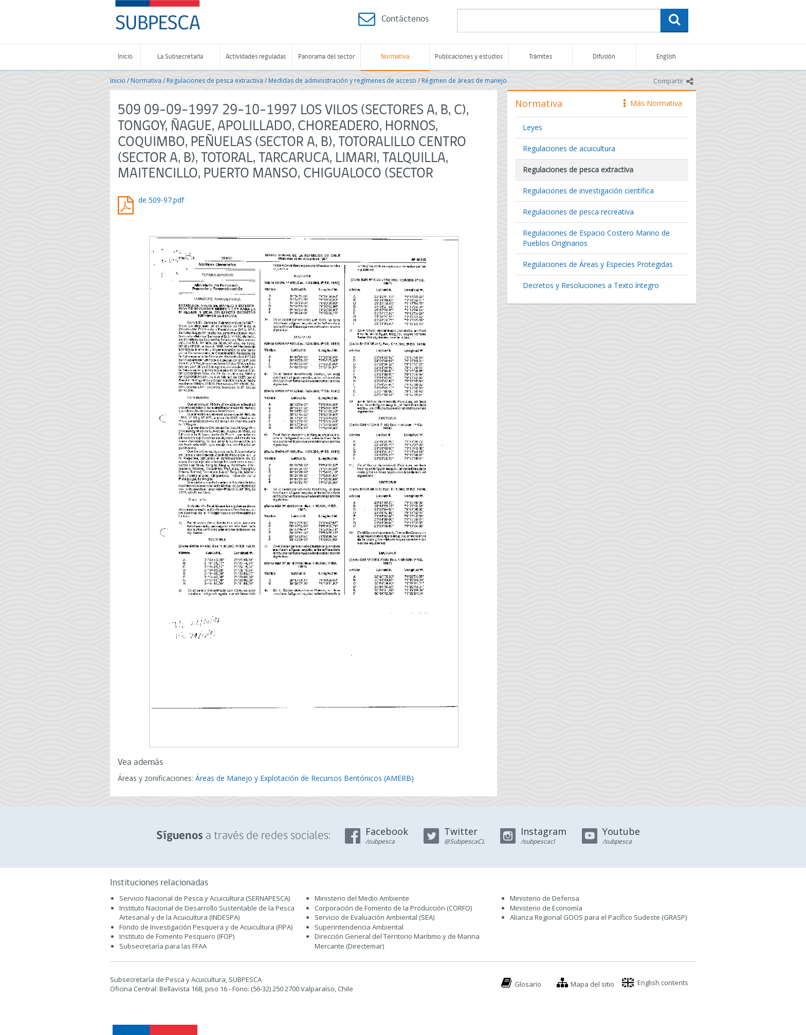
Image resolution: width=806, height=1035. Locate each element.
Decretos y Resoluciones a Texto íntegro (591, 285)
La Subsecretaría (180, 56)
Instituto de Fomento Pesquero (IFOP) (176, 936)
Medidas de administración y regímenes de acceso (342, 80)
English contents (662, 982)
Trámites (540, 56)
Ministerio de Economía (546, 908)
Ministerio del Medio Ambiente (362, 898)
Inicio (125, 56)
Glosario (528, 984)
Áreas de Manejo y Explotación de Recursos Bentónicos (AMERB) (304, 778)
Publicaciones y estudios (469, 56)
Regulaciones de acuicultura (569, 148)
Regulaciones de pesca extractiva (215, 80)
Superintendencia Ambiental (359, 927)
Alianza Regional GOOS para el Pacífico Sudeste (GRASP (597, 917)
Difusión (604, 56)
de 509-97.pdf (161, 200)
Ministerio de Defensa (544, 898)
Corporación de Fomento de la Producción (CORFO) (393, 908)
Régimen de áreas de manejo (464, 80)
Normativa (395, 56)
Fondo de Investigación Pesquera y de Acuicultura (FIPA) (205, 927)
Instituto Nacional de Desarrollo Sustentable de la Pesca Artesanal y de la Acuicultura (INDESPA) (207, 912)
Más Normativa (653, 103)
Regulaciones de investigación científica (588, 190)
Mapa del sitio (592, 984)
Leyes (532, 127)
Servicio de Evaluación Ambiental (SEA (374, 917)
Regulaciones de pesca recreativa (578, 212)
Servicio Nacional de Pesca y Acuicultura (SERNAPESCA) (204, 898)
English (666, 56)
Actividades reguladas (256, 56)
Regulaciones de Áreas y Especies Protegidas (598, 264)
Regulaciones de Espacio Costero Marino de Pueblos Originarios (596, 238)
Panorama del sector (326, 56)
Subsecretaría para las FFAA (163, 946)
